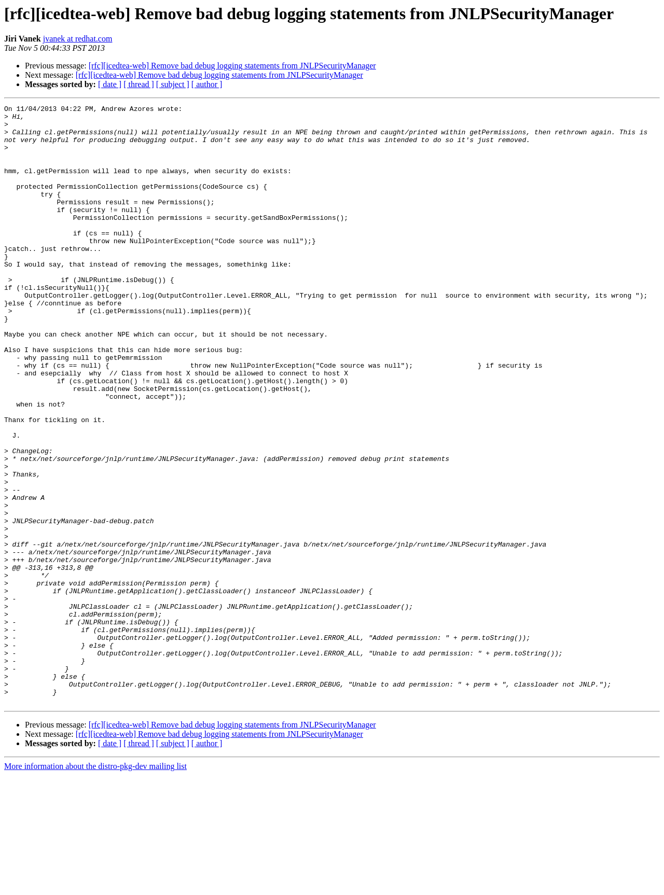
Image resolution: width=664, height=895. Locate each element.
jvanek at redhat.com (78, 38)
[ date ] (109, 84)
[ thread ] (138, 84)
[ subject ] (172, 84)
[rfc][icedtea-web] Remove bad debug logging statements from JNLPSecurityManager (232, 65)
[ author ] (207, 84)
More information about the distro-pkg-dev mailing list (95, 886)
